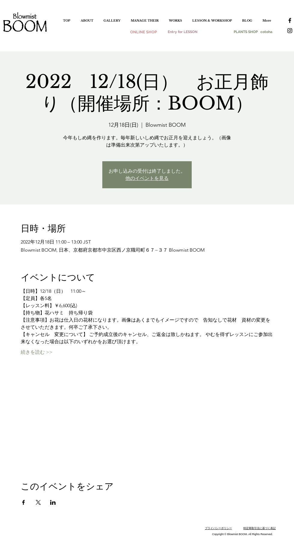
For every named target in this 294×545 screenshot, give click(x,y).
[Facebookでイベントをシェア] (23, 502)
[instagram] (289, 30)
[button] (112, 20)
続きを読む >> (36, 352)
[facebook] (289, 20)
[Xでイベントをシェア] (38, 502)
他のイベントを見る (147, 178)
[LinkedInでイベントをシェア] (53, 502)
